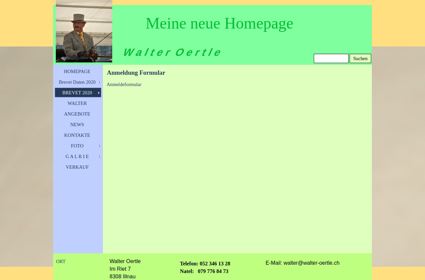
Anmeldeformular (124, 84)
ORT (60, 261)
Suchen (360, 58)
